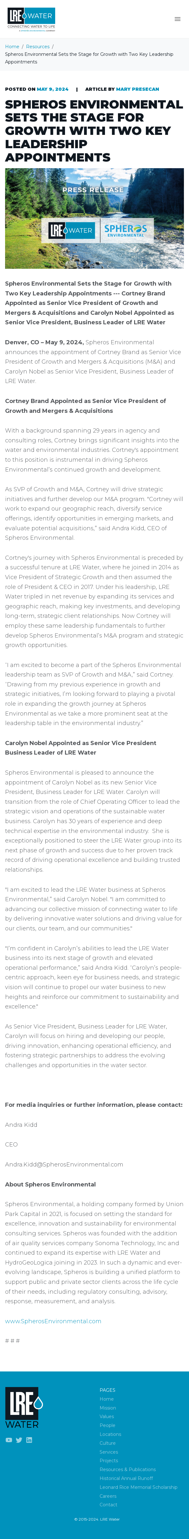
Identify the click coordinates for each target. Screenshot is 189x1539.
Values (107, 1416)
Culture (108, 1443)
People (107, 1425)
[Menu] (177, 19)
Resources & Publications (128, 1469)
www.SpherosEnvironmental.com (53, 1321)
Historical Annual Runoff (126, 1478)
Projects (109, 1460)
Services (109, 1452)
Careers (108, 1496)
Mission (108, 1408)
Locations (110, 1434)
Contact (108, 1505)
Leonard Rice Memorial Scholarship (139, 1487)
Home (12, 47)
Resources (37, 47)
